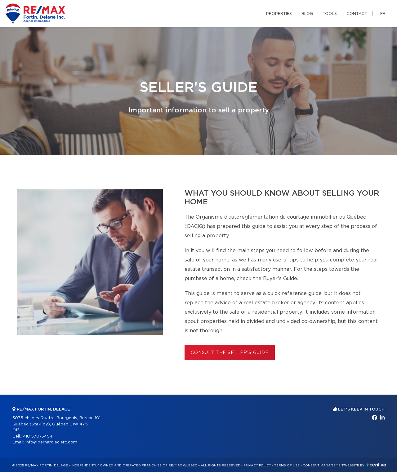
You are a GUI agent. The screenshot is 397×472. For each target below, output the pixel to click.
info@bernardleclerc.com (51, 442)
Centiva (376, 465)
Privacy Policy (257, 465)
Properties (279, 14)
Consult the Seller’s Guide (230, 353)
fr (383, 14)
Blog (307, 14)
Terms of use (287, 465)
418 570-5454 (37, 436)
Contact (356, 14)
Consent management (324, 465)
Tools (330, 14)
